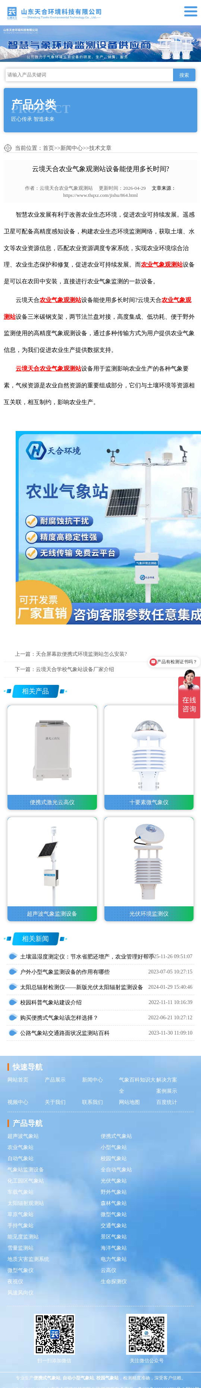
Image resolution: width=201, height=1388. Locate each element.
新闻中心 (71, 148)
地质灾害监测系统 (28, 1259)
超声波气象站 (23, 1136)
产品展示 (55, 1080)
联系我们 (92, 1102)
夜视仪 (15, 1281)
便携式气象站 (116, 1136)
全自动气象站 (116, 1170)
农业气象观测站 (162, 264)
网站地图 (129, 1102)
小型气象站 (114, 1147)
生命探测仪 (114, 1281)
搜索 (184, 75)
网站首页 (17, 1080)
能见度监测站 (23, 1237)
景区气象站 (114, 1237)
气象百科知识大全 (137, 1085)
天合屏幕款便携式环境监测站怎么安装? (81, 654)
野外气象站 (114, 1192)
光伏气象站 (114, 1181)
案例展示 (166, 1091)
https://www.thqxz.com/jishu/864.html (100, 195)
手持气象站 (20, 1225)
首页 (48, 148)
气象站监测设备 (25, 1170)
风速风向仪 (20, 1293)
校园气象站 (114, 1158)
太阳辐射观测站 (25, 1203)
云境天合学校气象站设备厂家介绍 (75, 669)
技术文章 (100, 148)
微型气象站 (114, 1214)
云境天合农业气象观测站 (66, 188)
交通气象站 (114, 1225)
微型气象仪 (20, 1270)
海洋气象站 (114, 1248)
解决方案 (166, 1080)
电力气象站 (114, 1259)
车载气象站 (20, 1192)
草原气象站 (20, 1214)
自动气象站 (20, 1158)
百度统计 (166, 1102)
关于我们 (55, 1102)
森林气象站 (114, 1203)
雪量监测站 (20, 1248)
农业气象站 (20, 1147)
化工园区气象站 (25, 1181)
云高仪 (108, 1270)
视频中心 (17, 1102)
